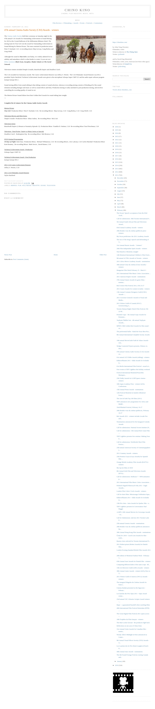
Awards (75, 23)
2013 (117, 169)
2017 (117, 156)
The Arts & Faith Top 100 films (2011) (129, 398)
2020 (117, 146)
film (19, 185)
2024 (117, 133)
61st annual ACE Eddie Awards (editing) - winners (133, 357)
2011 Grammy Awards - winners (127, 453)
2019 (117, 149)
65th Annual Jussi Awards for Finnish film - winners (134, 561)
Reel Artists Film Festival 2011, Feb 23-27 (130, 286)
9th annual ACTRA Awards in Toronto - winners (132, 258)
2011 (117, 175)
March (119, 207)
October (120, 184)
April (119, 204)
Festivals (89, 23)
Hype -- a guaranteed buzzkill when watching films (133, 605)
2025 (117, 130)
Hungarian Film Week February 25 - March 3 (131, 270)
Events (82, 23)
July (118, 194)
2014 (117, 165)
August (119, 191)
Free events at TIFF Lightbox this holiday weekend (133, 369)
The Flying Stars (132, 52)
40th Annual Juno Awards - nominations (130, 652)
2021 (117, 143)
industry (36, 185)
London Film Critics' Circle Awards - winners (131, 491)
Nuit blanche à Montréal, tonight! (127, 252)
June (118, 197)
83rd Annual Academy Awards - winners (130, 227)
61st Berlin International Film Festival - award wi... (133, 366)
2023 (117, 136)
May (118, 200)
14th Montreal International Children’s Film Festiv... (134, 255)
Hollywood (26, 185)
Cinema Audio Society (14, 36)
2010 (117, 665)
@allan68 (121, 54)
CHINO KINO (77, 10)
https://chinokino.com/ (120, 42)
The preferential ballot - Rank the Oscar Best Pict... (133, 331)
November (120, 181)
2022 (117, 140)
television (51, 185)
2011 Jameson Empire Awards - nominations (131, 277)
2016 (117, 159)
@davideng (121, 66)
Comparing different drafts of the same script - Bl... (133, 564)
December (120, 178)
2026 (117, 127)
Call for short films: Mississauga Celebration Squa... (134, 494)
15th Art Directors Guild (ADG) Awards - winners (133, 568)
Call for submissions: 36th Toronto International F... (133, 219)
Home (56, 255)
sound (43, 185)
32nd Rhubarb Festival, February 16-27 (129, 407)
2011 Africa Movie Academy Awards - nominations (133, 261)
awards (14, 185)
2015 (117, 162)
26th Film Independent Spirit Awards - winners (132, 248)
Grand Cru (128, 64)
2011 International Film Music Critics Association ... (134, 273)
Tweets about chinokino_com (122, 90)
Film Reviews (57, 23)
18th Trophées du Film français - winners (130, 619)
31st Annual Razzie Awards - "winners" (129, 245)
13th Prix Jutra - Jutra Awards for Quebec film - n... (133, 503)
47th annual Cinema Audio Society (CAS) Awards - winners (31, 30)
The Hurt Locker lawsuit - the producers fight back (133, 623)
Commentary (98, 23)
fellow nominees (9, 62)
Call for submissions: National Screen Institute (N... (133, 427)
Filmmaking (67, 23)
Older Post (103, 255)
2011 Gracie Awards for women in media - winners (133, 289)
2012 (117, 172)
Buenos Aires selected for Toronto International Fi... (133, 541)
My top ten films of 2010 (125, 468)
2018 (117, 152)
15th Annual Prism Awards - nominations (130, 389)
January (120, 661)
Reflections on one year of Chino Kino (129, 626)
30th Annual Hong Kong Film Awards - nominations (134, 532)
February (120, 210)
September (120, 188)
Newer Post (8, 255)
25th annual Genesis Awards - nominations (130, 523)
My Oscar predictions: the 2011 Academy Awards (133, 236)
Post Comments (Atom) (21, 259)
